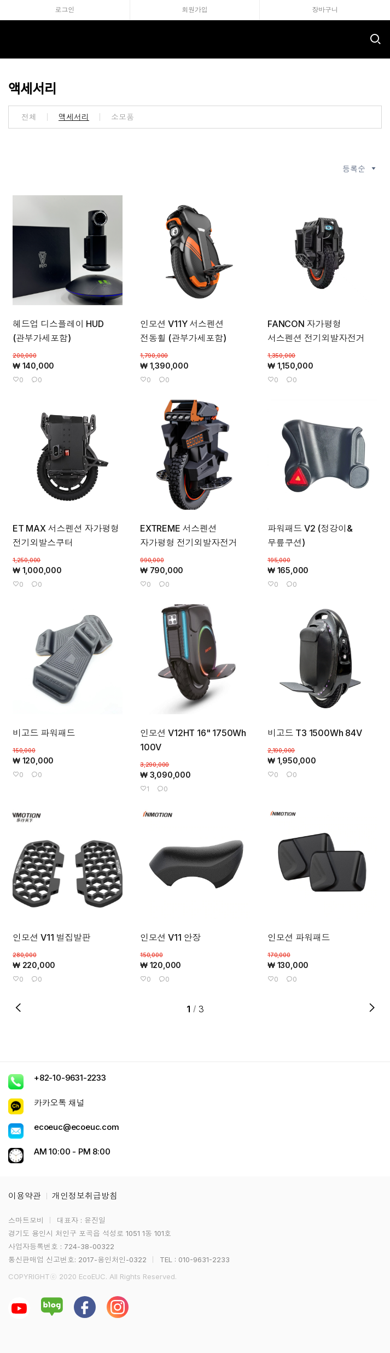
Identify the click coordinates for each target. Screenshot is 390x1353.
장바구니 (325, 9)
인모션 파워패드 (298, 937)
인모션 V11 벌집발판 (52, 937)
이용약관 (24, 1196)
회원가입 (194, 9)
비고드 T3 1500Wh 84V (314, 732)
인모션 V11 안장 (170, 937)
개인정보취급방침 (85, 1196)
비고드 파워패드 (44, 732)
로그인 (64, 9)
